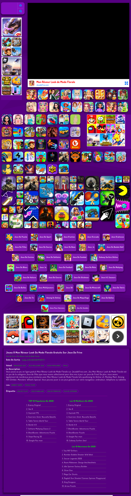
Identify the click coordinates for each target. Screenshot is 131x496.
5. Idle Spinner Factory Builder (74, 466)
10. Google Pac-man (34, 440)
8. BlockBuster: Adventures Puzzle (40, 432)
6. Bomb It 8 (31, 425)
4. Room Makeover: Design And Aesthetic (79, 462)
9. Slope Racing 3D (34, 436)
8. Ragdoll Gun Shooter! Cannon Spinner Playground (83, 478)
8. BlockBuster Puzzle (76, 432)
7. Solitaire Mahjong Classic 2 (38, 428)
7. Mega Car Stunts (70, 474)
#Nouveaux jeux (20, 366)
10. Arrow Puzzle (69, 486)
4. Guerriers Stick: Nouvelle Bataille (41, 417)
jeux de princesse (54, 391)
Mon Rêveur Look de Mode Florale (28, 356)
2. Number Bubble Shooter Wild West (77, 454)
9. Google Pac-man (74, 436)
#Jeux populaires (54, 366)
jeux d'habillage (37, 391)
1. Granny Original (33, 405)
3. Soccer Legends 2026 (72, 458)
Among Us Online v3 (95, 377)
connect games (17, 385)
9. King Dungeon (69, 482)
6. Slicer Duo (67, 470)
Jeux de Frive (7, 4)
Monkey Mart (111, 377)
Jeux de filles (22, 391)
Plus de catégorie (70, 391)
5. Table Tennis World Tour (37, 421)
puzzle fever (30, 385)
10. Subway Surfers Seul (76, 440)
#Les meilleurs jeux (36, 366)
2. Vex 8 (29, 409)
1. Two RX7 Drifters (70, 450)
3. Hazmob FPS (32, 413)
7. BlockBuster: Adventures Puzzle (81, 428)
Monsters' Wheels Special (29, 379)
